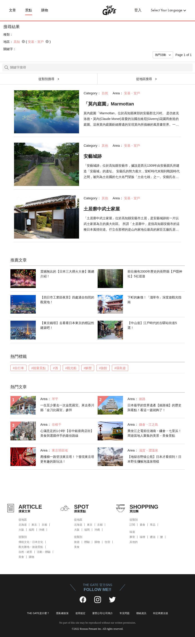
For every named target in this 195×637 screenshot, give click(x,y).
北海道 (23, 524)
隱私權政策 (62, 613)
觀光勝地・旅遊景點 (31, 547)
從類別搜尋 (46, 79)
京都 (44, 524)
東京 (34, 524)
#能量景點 (38, 368)
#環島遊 (120, 368)
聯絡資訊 (141, 613)
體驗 (87, 542)
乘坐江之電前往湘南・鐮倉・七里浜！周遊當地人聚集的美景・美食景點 (154, 433)
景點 (28, 10)
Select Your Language (167, 10)
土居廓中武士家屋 (102, 208)
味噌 (142, 537)
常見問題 (125, 613)
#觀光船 (71, 368)
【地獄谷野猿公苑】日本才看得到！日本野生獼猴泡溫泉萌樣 (154, 459)
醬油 (152, 537)
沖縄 (41, 529)
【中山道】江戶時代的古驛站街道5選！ (152, 325)
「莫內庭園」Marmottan (109, 103)
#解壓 (88, 368)
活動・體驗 (44, 552)
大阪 (21, 529)
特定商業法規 (160, 613)
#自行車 (18, 368)
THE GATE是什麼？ (38, 613)
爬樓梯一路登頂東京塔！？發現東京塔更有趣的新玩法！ (67, 459)
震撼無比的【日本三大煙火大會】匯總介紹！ (67, 274)
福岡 (31, 529)
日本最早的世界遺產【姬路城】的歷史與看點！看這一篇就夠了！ (154, 407)
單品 (152, 524)
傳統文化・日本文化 (31, 542)
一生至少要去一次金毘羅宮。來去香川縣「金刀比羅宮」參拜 (67, 407)
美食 (21, 557)
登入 (138, 10)
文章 (12, 10)
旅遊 (76, 542)
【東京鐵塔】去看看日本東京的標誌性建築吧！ (67, 325)
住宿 (107, 542)
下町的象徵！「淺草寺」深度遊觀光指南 (154, 299)
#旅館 (103, 368)
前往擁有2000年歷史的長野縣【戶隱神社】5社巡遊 (155, 274)
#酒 (55, 368)
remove (23, 41)
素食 (142, 524)
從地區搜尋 (144, 79)
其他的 (134, 542)
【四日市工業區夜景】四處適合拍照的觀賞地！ (67, 299)
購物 (44, 10)
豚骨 (132, 537)
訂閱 (132, 524)
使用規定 (80, 613)
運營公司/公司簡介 (102, 613)
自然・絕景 (25, 552)
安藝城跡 (93, 156)
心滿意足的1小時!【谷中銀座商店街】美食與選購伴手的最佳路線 (67, 433)
